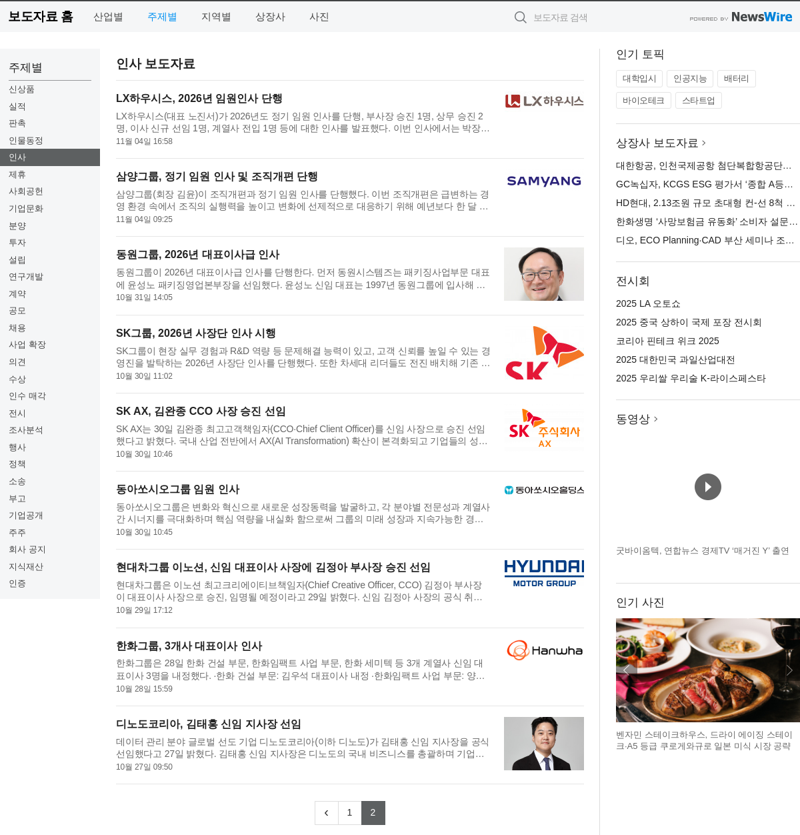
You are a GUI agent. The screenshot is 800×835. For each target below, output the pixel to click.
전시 (17, 413)
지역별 (216, 16)
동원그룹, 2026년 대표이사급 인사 (197, 254)
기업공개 (26, 515)
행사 (17, 447)
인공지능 (690, 78)
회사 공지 (27, 549)
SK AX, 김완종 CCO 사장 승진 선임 (201, 411)
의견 (17, 362)
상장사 (270, 16)
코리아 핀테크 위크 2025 (667, 340)
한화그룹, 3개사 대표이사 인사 (189, 646)
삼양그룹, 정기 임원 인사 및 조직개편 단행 (217, 176)
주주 (17, 533)
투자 (17, 242)
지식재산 (26, 567)
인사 (17, 157)
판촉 (17, 123)
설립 (17, 260)
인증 (17, 583)
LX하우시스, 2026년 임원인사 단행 (199, 98)
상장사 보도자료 (657, 143)
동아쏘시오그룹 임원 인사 (177, 489)
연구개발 (26, 276)
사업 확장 (27, 344)
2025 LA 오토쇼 (648, 303)
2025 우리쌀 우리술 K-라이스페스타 (691, 378)
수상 (17, 379)
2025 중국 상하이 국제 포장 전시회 (689, 322)
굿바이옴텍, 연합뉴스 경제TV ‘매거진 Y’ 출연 (702, 551)
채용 (17, 328)
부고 (17, 499)
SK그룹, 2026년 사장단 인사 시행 (196, 333)
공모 (17, 310)
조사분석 (26, 430)
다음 (789, 670)
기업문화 (26, 208)
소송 (17, 481)
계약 (17, 294)
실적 (17, 106)
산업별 (108, 16)
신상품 (22, 89)
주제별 (162, 16)
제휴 (17, 174)
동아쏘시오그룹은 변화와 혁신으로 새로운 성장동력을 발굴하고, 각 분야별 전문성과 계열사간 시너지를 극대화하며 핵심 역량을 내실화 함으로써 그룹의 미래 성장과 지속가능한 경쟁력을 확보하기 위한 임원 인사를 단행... (303, 513)
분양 (17, 226)
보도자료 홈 (40, 16)
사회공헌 (26, 191)
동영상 (633, 419)
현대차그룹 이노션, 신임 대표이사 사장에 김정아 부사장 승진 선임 (273, 567)
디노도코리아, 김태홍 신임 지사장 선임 (208, 724)
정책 (17, 464)
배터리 (736, 78)
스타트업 (698, 100)
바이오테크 (644, 100)
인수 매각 (27, 396)
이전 (626, 670)
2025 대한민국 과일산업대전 (675, 359)
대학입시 (639, 78)
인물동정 (26, 140)
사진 (319, 16)
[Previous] (327, 813)
